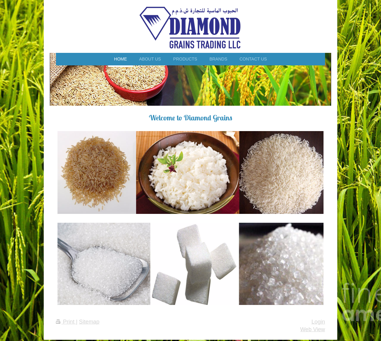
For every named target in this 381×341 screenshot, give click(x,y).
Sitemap (89, 322)
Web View (312, 329)
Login (318, 322)
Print (66, 322)
